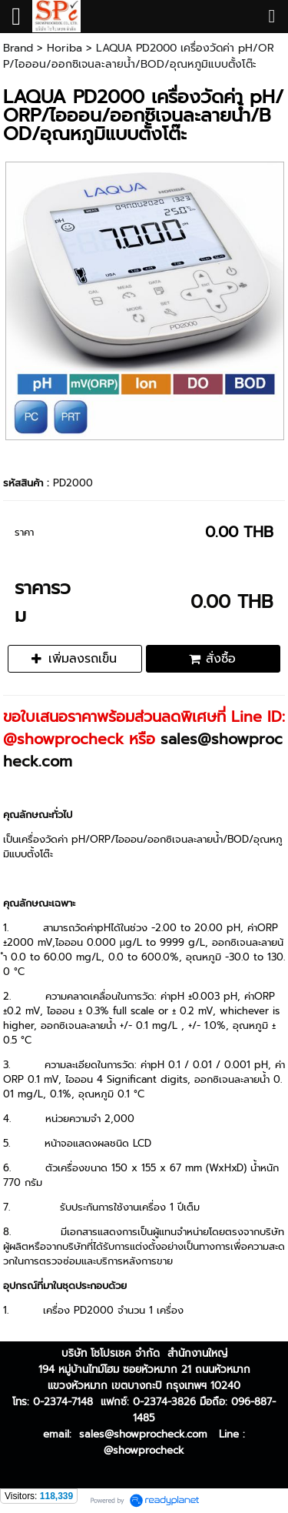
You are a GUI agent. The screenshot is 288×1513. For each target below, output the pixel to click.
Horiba (64, 48)
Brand (18, 48)
